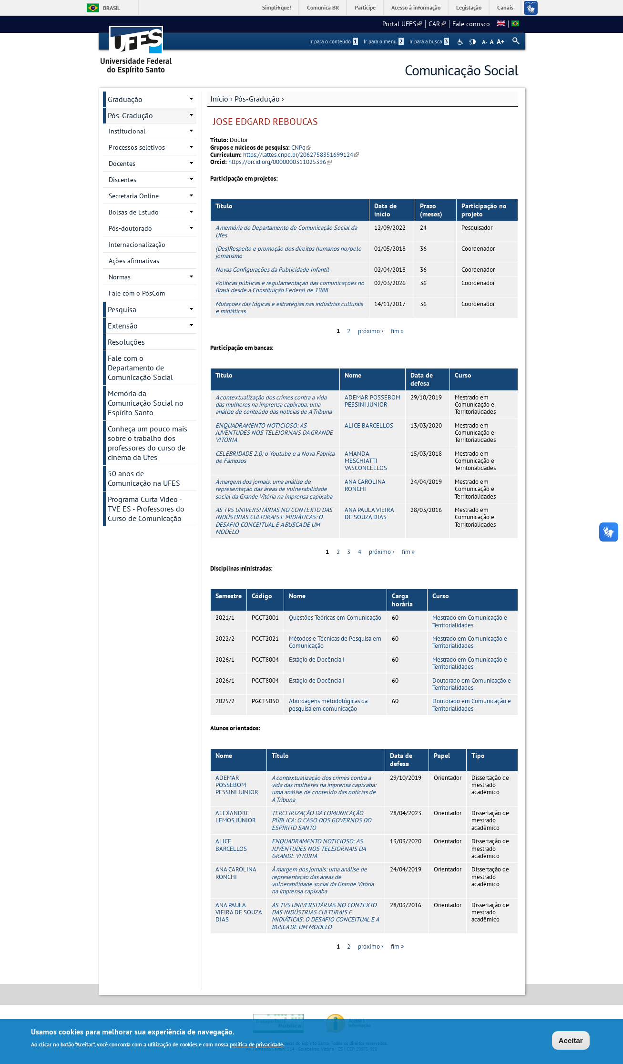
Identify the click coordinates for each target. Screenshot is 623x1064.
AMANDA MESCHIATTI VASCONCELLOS (366, 461)
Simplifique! (276, 7)
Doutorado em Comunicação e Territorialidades (471, 684)
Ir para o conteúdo (333, 41)
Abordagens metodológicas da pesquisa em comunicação (328, 704)
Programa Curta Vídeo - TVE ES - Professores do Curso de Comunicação (146, 508)
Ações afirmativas (134, 260)
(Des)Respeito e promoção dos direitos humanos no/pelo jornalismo (288, 252)
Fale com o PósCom (137, 293)
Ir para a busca (429, 41)
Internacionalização (137, 244)
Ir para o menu (384, 41)
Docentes (122, 163)
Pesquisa (122, 309)
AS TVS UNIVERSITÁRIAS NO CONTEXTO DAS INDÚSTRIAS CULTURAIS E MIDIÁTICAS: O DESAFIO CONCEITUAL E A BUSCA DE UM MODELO (273, 521)
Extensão (123, 325)
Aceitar (571, 1041)
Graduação (125, 99)
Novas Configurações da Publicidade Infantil (272, 270)
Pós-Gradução (257, 98)
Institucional (127, 131)
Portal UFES (402, 24)
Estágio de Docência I (317, 659)
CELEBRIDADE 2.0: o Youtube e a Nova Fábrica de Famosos (275, 457)
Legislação (468, 7)
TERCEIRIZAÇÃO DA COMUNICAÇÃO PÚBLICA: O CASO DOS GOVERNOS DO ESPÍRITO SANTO (321, 820)
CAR (437, 24)
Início (219, 98)
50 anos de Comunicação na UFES (144, 478)
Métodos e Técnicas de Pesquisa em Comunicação (335, 642)
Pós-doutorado (130, 228)
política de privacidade (256, 1045)
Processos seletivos (137, 147)
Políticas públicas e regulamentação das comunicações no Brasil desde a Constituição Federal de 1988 (289, 286)
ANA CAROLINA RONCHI (365, 485)
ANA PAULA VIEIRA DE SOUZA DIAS (369, 513)
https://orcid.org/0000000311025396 (280, 162)
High (472, 42)
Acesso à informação (415, 7)
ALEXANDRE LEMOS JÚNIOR (235, 816)
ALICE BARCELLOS (369, 425)
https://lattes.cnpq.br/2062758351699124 (301, 155)
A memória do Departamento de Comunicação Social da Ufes (286, 231)
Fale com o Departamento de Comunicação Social (140, 367)
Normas (120, 277)
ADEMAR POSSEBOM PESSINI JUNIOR (372, 401)
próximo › (370, 331)
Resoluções (126, 342)
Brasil (111, 7)
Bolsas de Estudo (134, 212)
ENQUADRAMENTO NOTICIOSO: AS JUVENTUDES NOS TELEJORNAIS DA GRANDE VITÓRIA (274, 432)
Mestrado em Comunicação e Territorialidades (469, 621)
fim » (397, 331)
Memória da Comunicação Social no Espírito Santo (146, 403)
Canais (505, 7)
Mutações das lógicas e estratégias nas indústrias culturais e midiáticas (289, 307)
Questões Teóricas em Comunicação (335, 618)
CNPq (301, 147)
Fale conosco (471, 24)
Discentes (122, 179)
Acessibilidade (461, 42)
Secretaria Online (134, 196)
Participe (365, 7)
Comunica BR (323, 7)
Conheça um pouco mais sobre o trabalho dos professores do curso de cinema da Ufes (147, 443)
